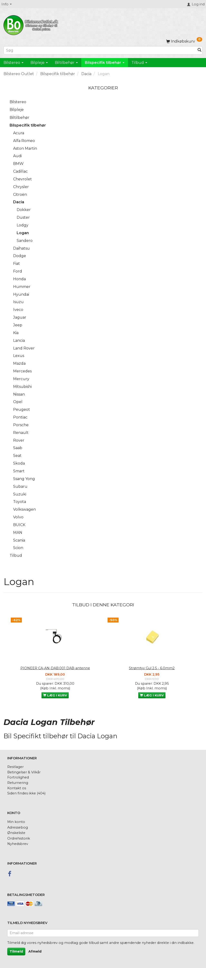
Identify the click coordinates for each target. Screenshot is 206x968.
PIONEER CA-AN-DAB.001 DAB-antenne (55, 668)
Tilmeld (16, 951)
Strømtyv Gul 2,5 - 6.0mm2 (152, 668)
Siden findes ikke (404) (26, 793)
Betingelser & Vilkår (24, 772)
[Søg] (199, 50)
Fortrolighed (18, 777)
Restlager (15, 767)
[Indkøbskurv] (184, 41)
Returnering (17, 783)
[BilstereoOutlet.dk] (32, 24)
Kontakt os (16, 788)
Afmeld (34, 951)
